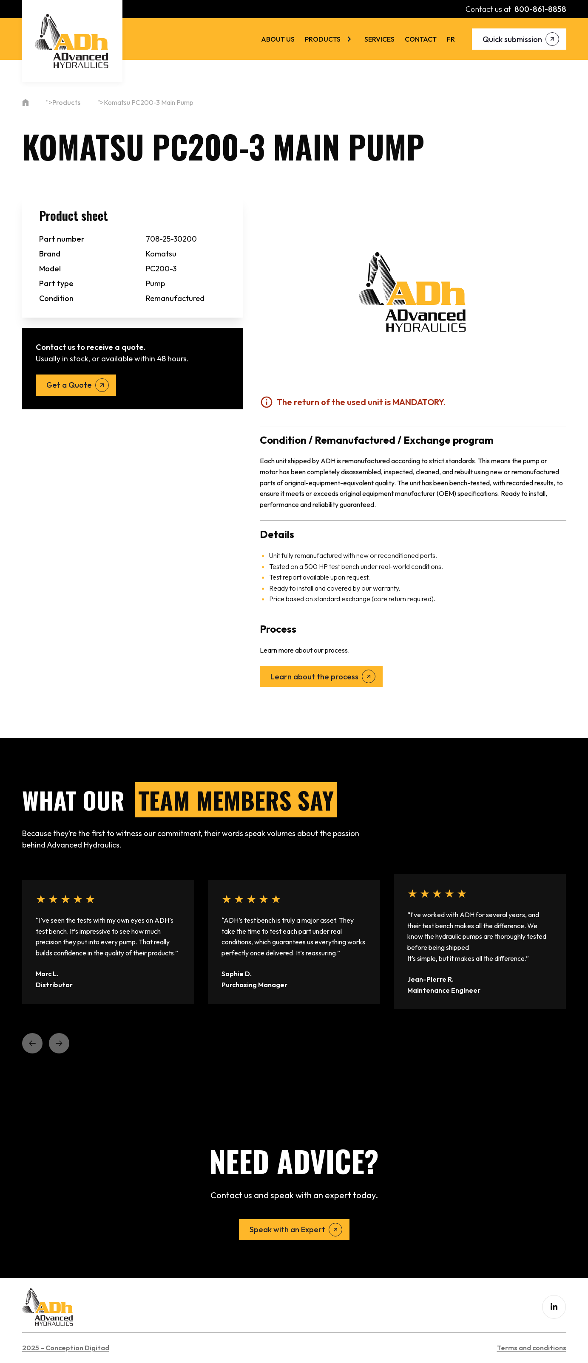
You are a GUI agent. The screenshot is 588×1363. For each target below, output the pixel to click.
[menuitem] (451, 39)
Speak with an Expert (287, 1229)
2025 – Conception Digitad (65, 1347)
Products (323, 39)
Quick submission (512, 39)
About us (278, 39)
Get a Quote (69, 385)
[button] (32, 1043)
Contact (421, 39)
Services (379, 39)
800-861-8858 (540, 9)
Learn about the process (314, 677)
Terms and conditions (531, 1347)
